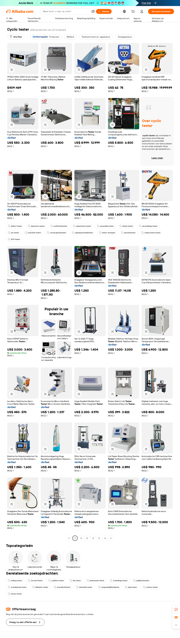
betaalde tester (84, 587)
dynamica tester (36, 226)
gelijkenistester (141, 580)
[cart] (133, 12)
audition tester (56, 580)
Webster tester (40, 587)
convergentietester (56, 233)
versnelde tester (105, 226)
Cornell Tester (35, 580)
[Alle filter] (16, 36)
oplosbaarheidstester (82, 233)
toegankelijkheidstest (108, 587)
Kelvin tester (126, 226)
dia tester (75, 580)
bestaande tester (95, 580)
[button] (93, 11)
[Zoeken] (104, 11)
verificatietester (59, 226)
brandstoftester (62, 587)
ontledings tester (119, 580)
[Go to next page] (111, 538)
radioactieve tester (151, 233)
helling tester (15, 580)
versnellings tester (148, 226)
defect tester (15, 226)
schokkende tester (17, 587)
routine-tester (150, 587)
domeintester (128, 233)
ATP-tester (14, 239)
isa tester (13, 233)
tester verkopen (107, 233)
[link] (176, 609)
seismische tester (82, 226)
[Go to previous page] (69, 538)
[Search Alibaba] (66, 11)
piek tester (131, 587)
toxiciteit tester (33, 233)
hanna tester (15, 594)
